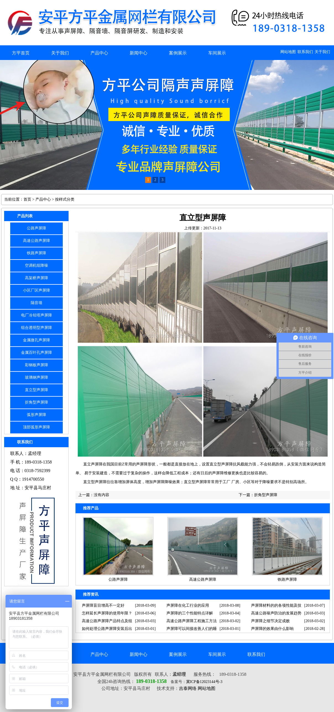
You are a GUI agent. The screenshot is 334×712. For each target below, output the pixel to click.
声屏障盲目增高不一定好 (103, 605)
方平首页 (21, 53)
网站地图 (288, 52)
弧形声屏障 (36, 415)
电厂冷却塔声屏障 (36, 315)
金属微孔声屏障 (36, 340)
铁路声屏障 (36, 253)
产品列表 (25, 216)
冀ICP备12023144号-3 (204, 682)
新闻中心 (138, 53)
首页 (27, 199)
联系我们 (305, 52)
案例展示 (178, 53)
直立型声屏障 (36, 390)
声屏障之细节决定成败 (270, 621)
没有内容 (101, 495)
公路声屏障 (36, 228)
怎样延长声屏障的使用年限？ (107, 613)
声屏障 (142, 464)
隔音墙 (36, 303)
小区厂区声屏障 (36, 290)
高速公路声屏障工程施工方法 (191, 621)
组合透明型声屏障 (36, 328)
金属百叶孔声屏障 (36, 352)
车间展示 (217, 53)
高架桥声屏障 (36, 278)
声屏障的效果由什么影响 (272, 629)
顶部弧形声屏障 (36, 427)
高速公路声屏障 (36, 241)
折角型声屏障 (36, 402)
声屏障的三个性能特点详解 (189, 613)
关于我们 (322, 52)
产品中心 (99, 53)
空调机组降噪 (36, 265)
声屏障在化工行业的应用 (187, 605)
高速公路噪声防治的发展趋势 (276, 613)
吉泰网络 (188, 688)
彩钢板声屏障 (36, 365)
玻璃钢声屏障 (36, 377)
